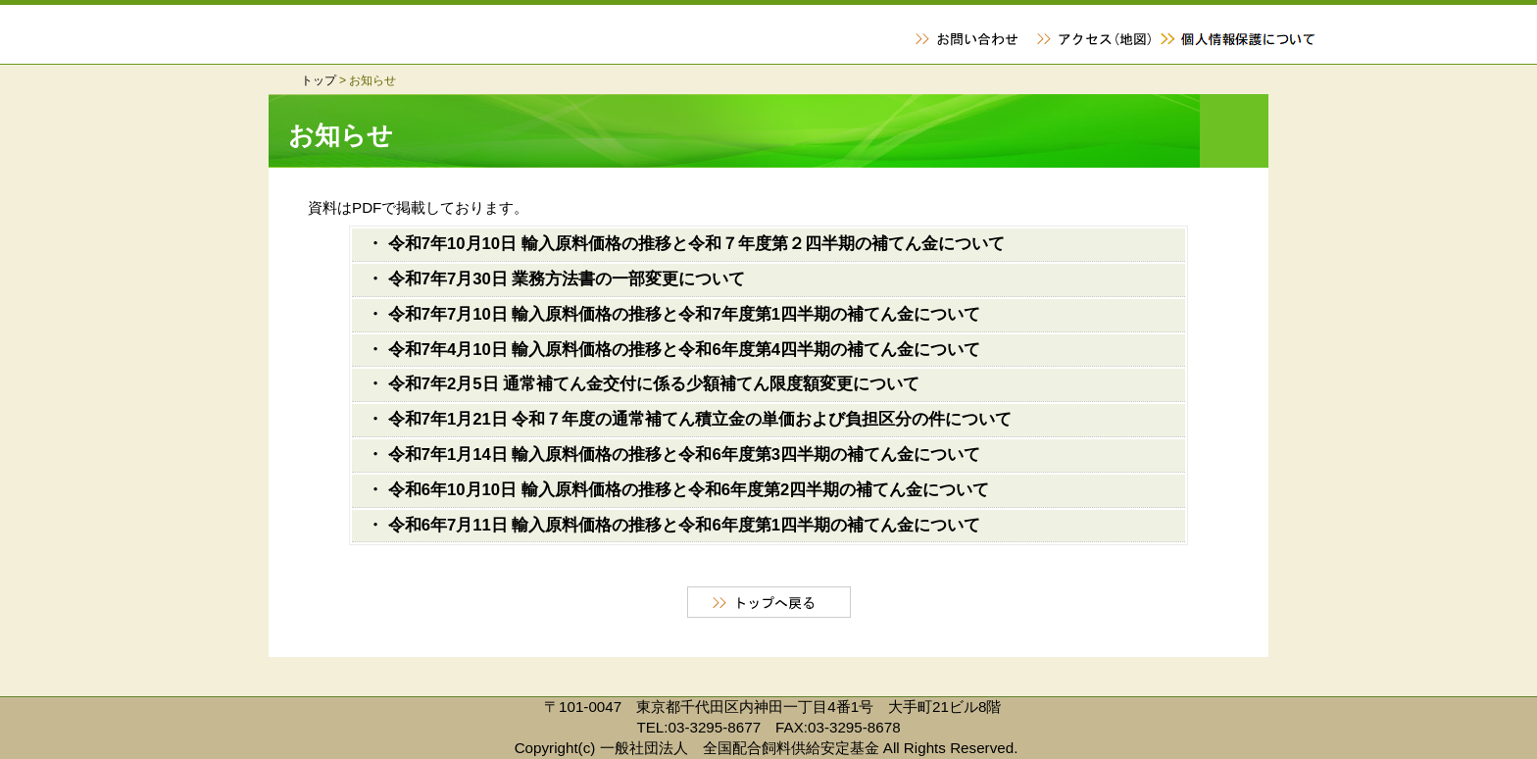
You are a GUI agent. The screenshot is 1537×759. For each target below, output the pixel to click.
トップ (318, 80)
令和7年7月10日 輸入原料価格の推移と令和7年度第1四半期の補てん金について (684, 314)
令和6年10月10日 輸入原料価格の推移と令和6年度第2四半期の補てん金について (689, 490)
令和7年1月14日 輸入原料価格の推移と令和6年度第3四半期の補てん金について (684, 454)
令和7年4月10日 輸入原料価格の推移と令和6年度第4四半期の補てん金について (684, 349)
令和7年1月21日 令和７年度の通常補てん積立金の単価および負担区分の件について (700, 419)
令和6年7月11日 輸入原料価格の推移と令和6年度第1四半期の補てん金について (684, 525)
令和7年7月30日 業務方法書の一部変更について (567, 279)
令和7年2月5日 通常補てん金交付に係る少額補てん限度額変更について (654, 384)
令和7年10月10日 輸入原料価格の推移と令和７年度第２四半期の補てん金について (696, 243)
